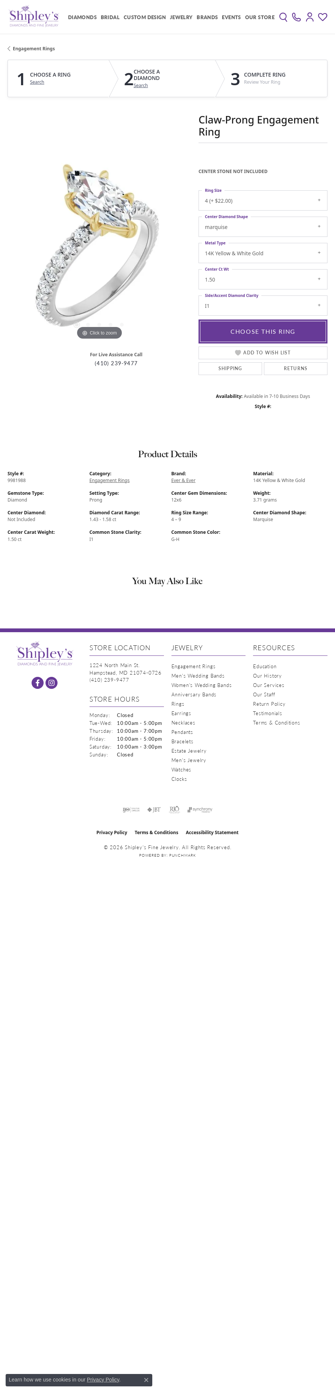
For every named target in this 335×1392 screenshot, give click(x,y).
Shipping (230, 368)
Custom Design (145, 17)
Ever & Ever (183, 480)
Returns (296, 368)
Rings (178, 703)
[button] (283, 16)
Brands (207, 17)
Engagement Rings (34, 48)
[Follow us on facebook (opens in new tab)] (38, 683)
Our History (267, 675)
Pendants (182, 731)
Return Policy (269, 703)
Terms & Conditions (276, 722)
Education (264, 666)
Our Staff (264, 694)
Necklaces (183, 722)
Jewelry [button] (181, 17)
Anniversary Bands (194, 694)
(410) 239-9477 (116, 363)
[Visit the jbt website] (154, 809)
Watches (181, 769)
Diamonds (82, 17)
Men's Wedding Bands (198, 675)
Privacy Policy (112, 832)
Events (231, 17)
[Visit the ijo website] (131, 809)
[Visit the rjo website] (174, 809)
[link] (296, 16)
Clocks (179, 778)
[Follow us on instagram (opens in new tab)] (51, 683)
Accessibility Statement (212, 832)
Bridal (110, 17)
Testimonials (267, 713)
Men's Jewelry (188, 760)
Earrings (181, 713)
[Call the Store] (109, 679)
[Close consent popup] (146, 1380)
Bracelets (182, 741)
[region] (99, 250)
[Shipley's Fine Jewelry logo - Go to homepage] (34, 17)
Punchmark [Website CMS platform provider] (182, 855)
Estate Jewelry (189, 750)
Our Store (260, 17)
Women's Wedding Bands (201, 684)
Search (37, 82)
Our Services (269, 684)
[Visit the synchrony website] (200, 809)
